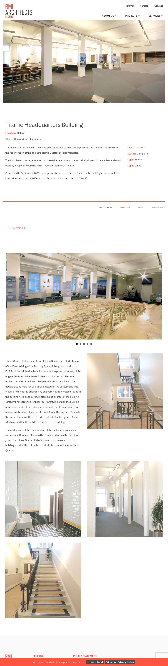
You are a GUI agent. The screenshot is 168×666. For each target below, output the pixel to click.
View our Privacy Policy (120, 662)
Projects (132, 15)
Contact (158, 5)
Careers (144, 5)
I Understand (95, 662)
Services (156, 15)
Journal (130, 5)
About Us (109, 15)
